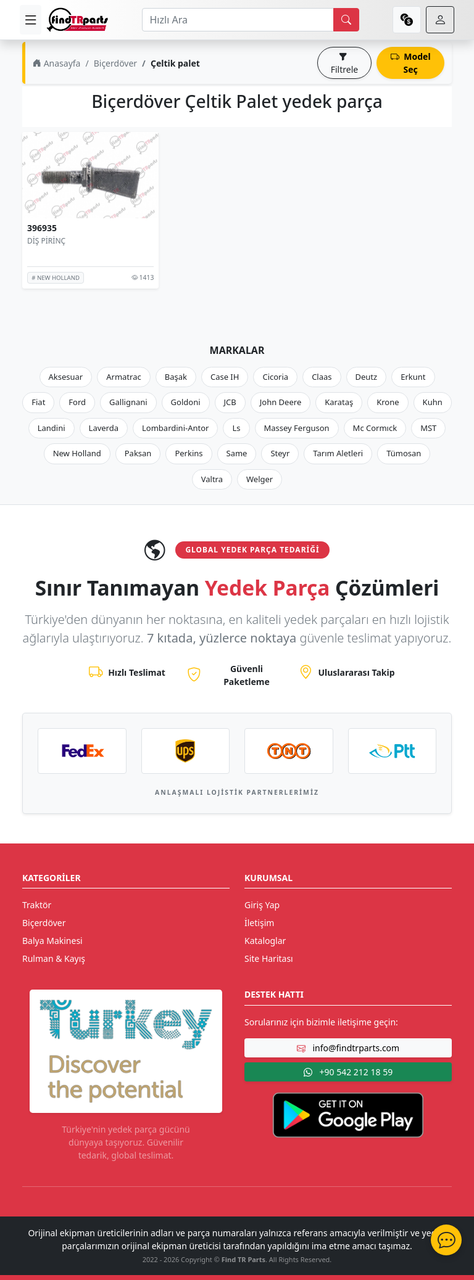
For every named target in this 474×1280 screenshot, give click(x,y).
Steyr (279, 453)
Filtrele (344, 63)
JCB (230, 402)
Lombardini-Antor (175, 427)
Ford (77, 402)
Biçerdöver (115, 63)
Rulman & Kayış (53, 958)
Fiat (38, 402)
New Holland (77, 453)
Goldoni (186, 402)
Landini (51, 427)
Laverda (103, 427)
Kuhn (433, 402)
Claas (321, 376)
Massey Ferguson (297, 427)
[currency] (407, 19)
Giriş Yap (262, 905)
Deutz (367, 376)
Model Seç (411, 63)
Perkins (188, 453)
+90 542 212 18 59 (348, 1072)
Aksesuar (66, 376)
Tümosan (403, 453)
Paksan (138, 453)
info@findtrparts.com (348, 1048)
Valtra (212, 479)
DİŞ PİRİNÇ (46, 241)
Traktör (36, 905)
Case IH (224, 376)
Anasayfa (56, 63)
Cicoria (275, 376)
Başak (176, 376)
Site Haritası (268, 958)
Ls (236, 427)
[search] (346, 19)
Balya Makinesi (52, 940)
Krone (387, 402)
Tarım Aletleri (338, 453)
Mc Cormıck (375, 427)
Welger (259, 479)
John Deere (280, 402)
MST (428, 427)
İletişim (259, 923)
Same (237, 453)
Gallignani (128, 402)
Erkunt (413, 376)
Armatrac (123, 376)
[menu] (30, 20)
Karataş (339, 402)
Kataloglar (265, 940)
